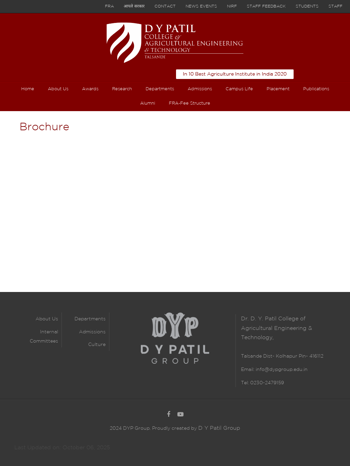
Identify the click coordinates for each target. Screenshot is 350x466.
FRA (109, 6)
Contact (165, 6)
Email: (248, 370)
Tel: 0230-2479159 (262, 383)
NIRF (232, 6)
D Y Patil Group (219, 428)
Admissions (92, 332)
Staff (335, 6)
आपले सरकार (134, 6)
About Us (47, 319)
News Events (201, 6)
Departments (90, 319)
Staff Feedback (266, 6)
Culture (97, 345)
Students (307, 6)
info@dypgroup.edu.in (282, 370)
